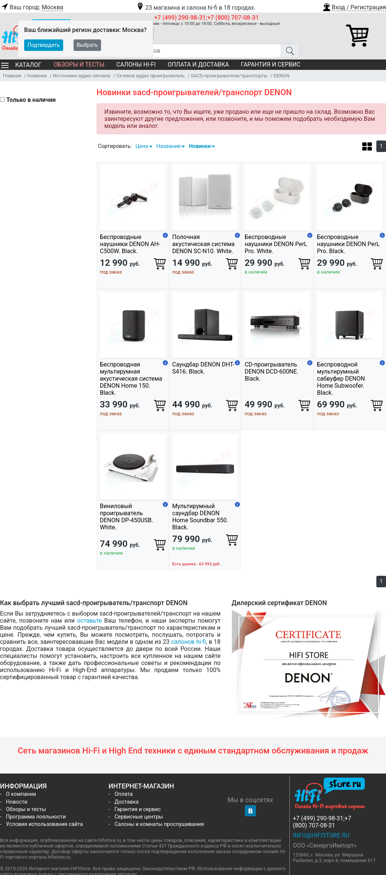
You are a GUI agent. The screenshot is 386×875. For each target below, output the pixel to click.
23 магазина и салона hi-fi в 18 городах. (196, 7)
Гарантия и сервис (270, 64)
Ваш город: (31, 7)
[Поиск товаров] (197, 51)
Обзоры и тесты (78, 64)
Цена (141, 146)
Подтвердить (43, 45)
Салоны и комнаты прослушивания (159, 824)
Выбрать (87, 45)
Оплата (123, 794)
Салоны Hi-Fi (136, 64)
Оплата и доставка (198, 64)
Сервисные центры (138, 817)
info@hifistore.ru (321, 835)
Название (168, 146)
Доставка (126, 802)
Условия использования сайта (44, 824)
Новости (16, 802)
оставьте (89, 620)
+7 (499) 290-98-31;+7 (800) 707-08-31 (206, 17)
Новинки (200, 146)
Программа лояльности (36, 817)
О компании (21, 794)
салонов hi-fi (188, 641)
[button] (354, 6)
